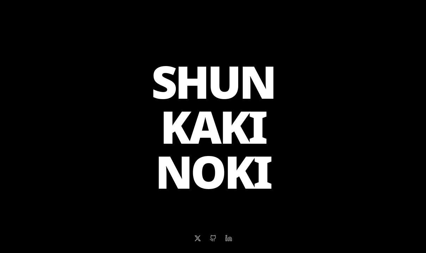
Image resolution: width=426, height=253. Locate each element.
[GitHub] (213, 238)
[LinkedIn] (228, 238)
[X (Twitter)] (197, 238)
